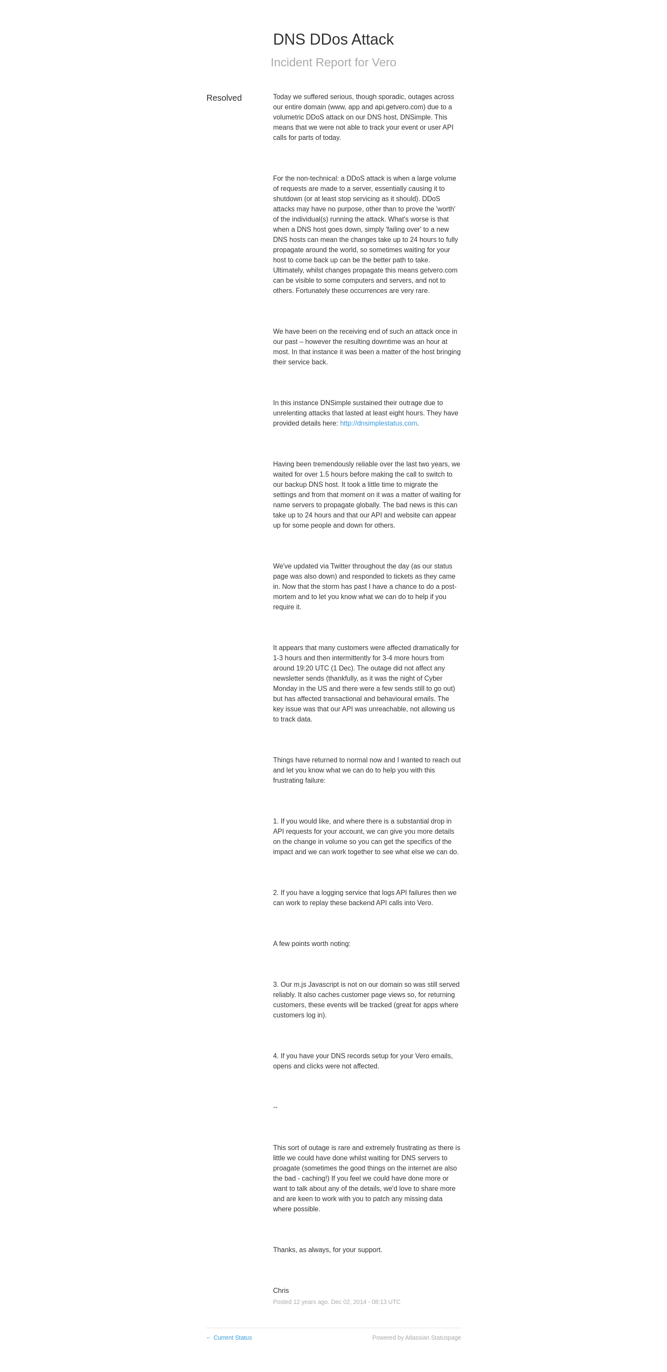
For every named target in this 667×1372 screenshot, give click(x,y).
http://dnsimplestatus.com (378, 423)
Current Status (229, 1337)
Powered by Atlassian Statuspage (416, 1337)
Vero (384, 62)
